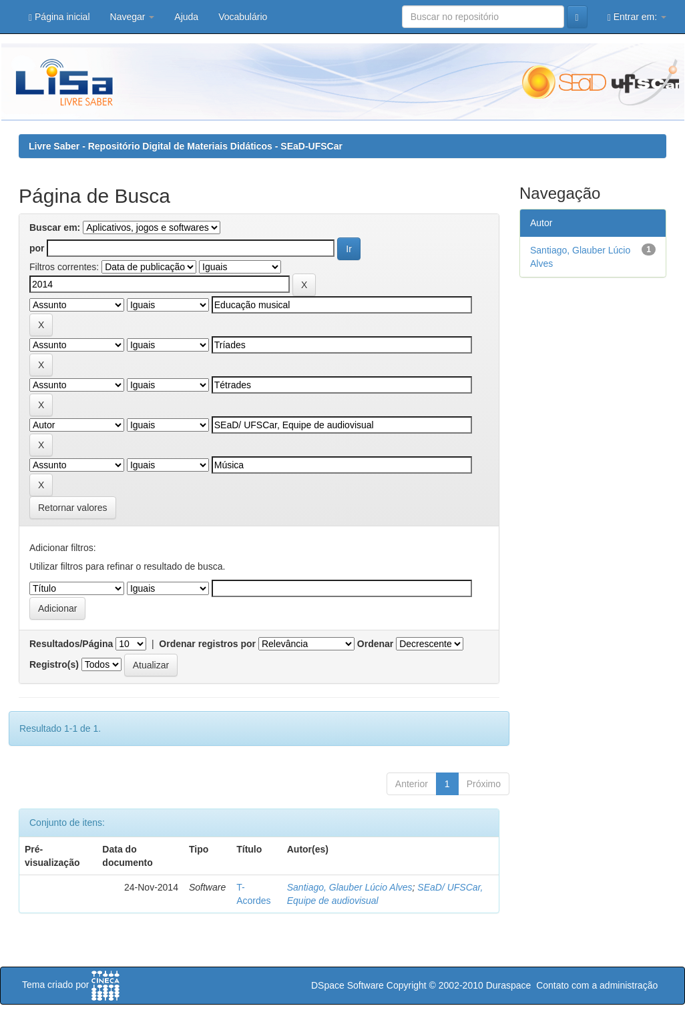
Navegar (132, 16)
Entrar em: (637, 17)
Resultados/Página (71, 643)
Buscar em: (54, 227)
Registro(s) (54, 664)
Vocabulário (242, 16)
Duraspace (508, 985)
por (37, 248)
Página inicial (59, 17)
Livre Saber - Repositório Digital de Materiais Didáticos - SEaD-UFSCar (185, 146)
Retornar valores (72, 507)
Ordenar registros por (207, 643)
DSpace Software (347, 985)
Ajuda (186, 16)
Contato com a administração (597, 985)
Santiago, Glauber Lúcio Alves (350, 887)
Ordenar (375, 643)
